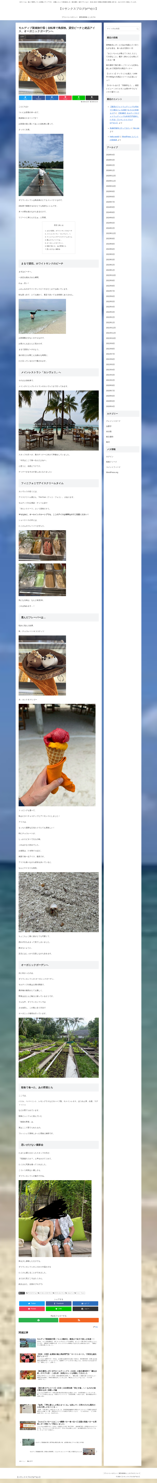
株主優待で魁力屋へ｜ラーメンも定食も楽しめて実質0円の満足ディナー (122, 66)
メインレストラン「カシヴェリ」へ (58, 234)
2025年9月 (110, 191)
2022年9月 (110, 281)
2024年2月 (110, 228)
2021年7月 (110, 354)
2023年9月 (110, 239)
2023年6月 (110, 249)
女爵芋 (21, 1294)
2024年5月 (110, 223)
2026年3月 (110, 160)
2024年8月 (110, 212)
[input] (122, 28)
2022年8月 (110, 286)
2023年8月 (110, 244)
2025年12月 (111, 176)
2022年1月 (110, 323)
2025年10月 (111, 186)
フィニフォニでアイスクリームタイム (59, 237)
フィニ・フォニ (79, 1294)
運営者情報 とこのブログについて (128, 1477)
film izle (136, 128)
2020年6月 (110, 396)
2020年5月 (110, 401)
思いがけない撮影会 (53, 250)
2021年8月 (110, 349)
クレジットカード (113, 421)
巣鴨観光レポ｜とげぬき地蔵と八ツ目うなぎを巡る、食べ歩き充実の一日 (122, 46)
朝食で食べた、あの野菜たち (56, 247)
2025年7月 (110, 202)
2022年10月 (111, 275)
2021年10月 (111, 338)
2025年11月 (111, 181)
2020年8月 (110, 385)
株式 (108, 442)
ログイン (109, 457)
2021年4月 (110, 370)
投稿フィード (111, 462)
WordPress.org (112, 472)
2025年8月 (110, 197)
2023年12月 (111, 233)
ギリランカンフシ (58, 1294)
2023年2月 (110, 265)
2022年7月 (110, 291)
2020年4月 (110, 406)
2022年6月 (110, 296)
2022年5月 (110, 302)
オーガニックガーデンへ (54, 244)
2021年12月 (111, 328)
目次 (56, 225)
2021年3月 (110, 375)
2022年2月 (110, 317)
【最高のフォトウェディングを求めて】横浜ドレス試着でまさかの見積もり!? (124, 110)
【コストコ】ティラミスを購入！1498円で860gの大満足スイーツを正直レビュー (121, 77)
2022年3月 (110, 312)
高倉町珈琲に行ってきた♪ (120, 128)
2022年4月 (110, 307)
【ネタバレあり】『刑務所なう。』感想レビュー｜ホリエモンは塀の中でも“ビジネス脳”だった (122, 88)
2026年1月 (110, 170)
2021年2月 (110, 380)
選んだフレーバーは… (54, 241)
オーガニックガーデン (44, 1294)
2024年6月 (110, 218)
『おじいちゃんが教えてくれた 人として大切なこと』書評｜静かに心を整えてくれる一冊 (122, 56)
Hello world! (114, 137)
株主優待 (109, 437)
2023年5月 (110, 254)
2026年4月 (110, 155)
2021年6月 (110, 359)
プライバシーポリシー (109, 1477)
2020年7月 (110, 391)
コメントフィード (113, 467)
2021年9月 (110, 343)
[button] (137, 28)
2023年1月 (110, 270)
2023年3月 (110, 260)
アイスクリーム (31, 1294)
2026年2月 (110, 165)
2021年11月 (111, 333)
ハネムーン (69, 1294)
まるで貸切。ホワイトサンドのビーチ (59, 231)
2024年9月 (110, 207)
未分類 (109, 432)
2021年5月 (110, 364)
